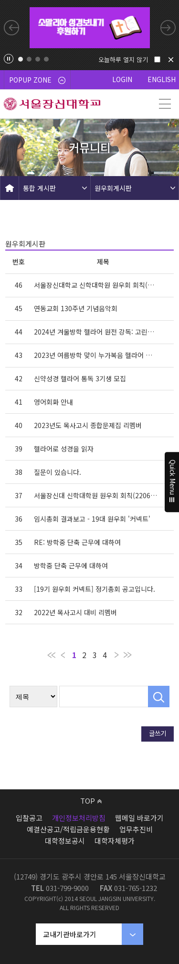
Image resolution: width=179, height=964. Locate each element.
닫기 (171, 59)
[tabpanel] (90, 27)
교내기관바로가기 (69, 934)
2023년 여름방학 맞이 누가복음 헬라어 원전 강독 (96, 355)
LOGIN (122, 79)
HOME (9, 188)
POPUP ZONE (37, 79)
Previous (11, 27)
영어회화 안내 (53, 402)
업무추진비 (136, 829)
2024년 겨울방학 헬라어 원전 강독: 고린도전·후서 (96, 331)
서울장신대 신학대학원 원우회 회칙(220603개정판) (96, 495)
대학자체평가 (115, 841)
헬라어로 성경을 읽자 (64, 448)
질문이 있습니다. (57, 472)
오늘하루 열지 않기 (123, 59)
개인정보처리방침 (78, 818)
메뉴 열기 (164, 104)
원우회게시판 (113, 188)
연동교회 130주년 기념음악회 (75, 308)
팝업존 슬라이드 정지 (8, 58)
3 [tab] (37, 59)
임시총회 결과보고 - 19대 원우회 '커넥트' (92, 519)
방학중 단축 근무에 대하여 (71, 565)
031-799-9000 (67, 888)
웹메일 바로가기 (139, 818)
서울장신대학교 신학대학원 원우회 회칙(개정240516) (96, 285)
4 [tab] (46, 59)
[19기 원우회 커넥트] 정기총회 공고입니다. (94, 589)
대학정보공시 (65, 841)
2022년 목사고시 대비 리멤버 (75, 612)
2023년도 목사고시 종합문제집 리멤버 (88, 425)
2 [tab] (29, 59)
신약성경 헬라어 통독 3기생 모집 (80, 378)
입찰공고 (29, 818)
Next (168, 27)
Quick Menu (172, 482)
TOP (91, 801)
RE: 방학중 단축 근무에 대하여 (77, 542)
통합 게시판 (39, 188)
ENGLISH (161, 79)
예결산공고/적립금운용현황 (68, 829)
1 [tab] (20, 59)
